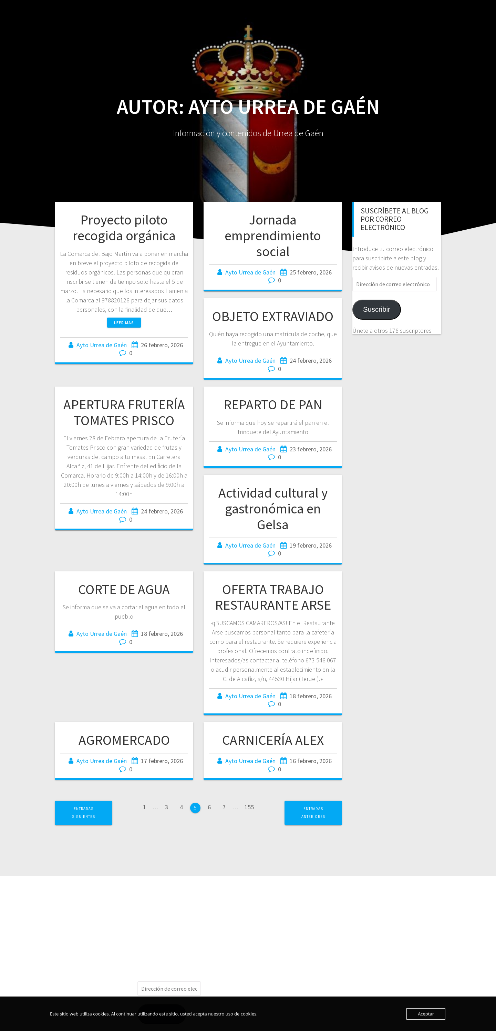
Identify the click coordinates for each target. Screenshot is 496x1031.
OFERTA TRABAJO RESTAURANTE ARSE (273, 597)
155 (251, 806)
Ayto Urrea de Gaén (101, 345)
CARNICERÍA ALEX (273, 740)
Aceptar (426, 1014)
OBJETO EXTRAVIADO (272, 316)
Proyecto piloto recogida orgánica (124, 227)
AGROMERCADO (124, 740)
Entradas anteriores (313, 812)
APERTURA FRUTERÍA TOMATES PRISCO (124, 412)
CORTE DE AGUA (124, 589)
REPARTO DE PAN (273, 404)
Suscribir (376, 309)
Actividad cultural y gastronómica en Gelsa (273, 508)
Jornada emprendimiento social (273, 235)
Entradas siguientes (83, 812)
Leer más (124, 322)
